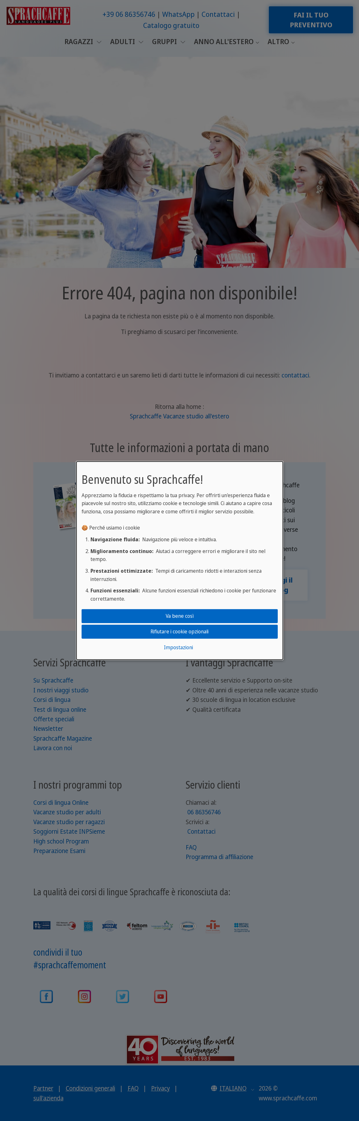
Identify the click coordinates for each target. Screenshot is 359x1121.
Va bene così (180, 615)
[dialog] (179, 560)
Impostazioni (178, 647)
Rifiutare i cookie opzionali (179, 631)
